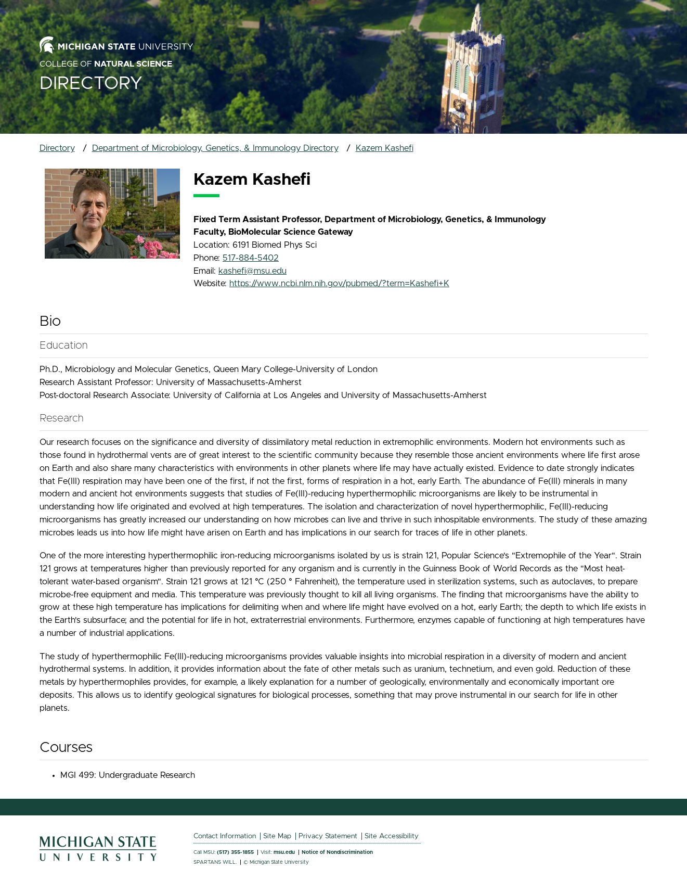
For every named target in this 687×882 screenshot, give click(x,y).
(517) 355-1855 (235, 852)
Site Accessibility (392, 836)
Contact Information (224, 836)
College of (106, 64)
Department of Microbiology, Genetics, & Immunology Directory (215, 148)
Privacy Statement (328, 836)
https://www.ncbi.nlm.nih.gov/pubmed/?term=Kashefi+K (339, 283)
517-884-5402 (251, 258)
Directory (91, 83)
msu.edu (284, 852)
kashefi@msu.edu (252, 271)
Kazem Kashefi (384, 148)
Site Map (277, 836)
